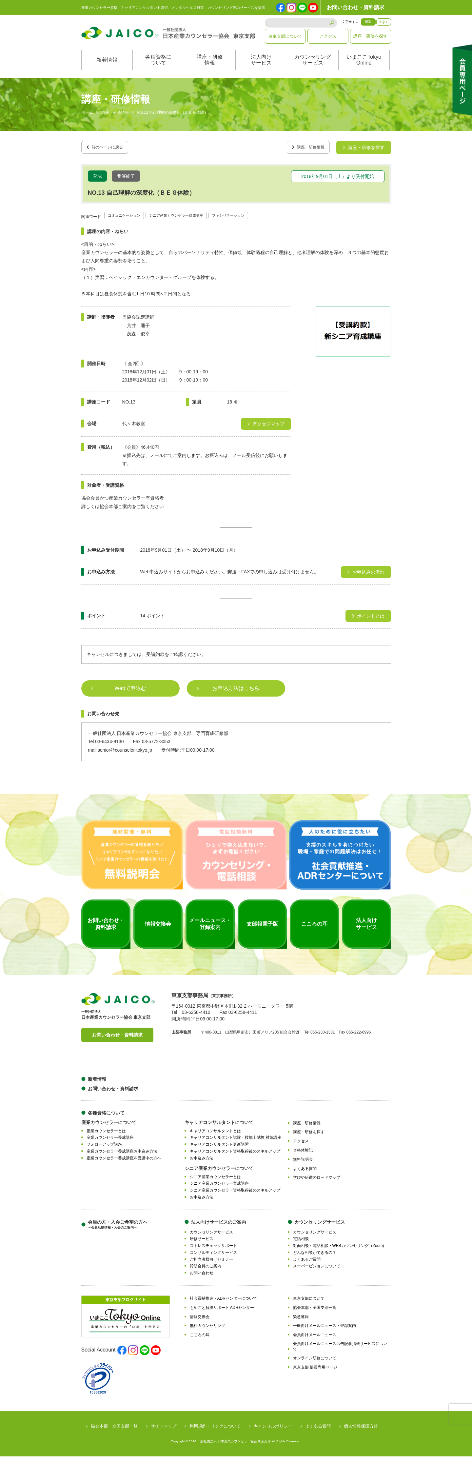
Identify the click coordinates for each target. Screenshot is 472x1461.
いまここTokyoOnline (363, 66)
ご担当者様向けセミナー (211, 1263)
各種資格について (158, 66)
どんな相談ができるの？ (314, 1256)
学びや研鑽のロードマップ (316, 1182)
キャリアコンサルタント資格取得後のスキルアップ (235, 1156)
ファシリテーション (256, 219)
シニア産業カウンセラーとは (215, 1181)
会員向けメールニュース (314, 1339)
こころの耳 (199, 1339)
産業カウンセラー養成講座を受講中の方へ (124, 1162)
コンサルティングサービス (213, 1256)
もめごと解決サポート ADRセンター (222, 1312)
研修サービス (201, 1243)
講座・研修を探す (370, 36)
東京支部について (285, 36)
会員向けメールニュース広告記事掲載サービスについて (340, 1351)
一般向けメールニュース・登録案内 (324, 1330)
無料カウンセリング (207, 1330)
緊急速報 (301, 1321)
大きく (383, 22)
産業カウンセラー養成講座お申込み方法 (122, 1156)
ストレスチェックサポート (213, 1250)
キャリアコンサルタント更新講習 (219, 1149)
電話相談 (301, 1243)
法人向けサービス (261, 66)
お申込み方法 (201, 1162)
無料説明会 (303, 1163)
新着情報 (106, 66)
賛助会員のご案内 (205, 1270)
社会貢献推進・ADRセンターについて (223, 1303)
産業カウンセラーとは (106, 1135)
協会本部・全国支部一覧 (314, 1312)
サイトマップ (163, 1431)
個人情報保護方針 (361, 1431)
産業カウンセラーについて (108, 1126)
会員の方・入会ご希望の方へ (118, 1229)
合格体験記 (303, 1155)
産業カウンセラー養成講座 (110, 1142)
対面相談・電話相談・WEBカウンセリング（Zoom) (338, 1250)
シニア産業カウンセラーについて (219, 1172)
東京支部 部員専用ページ (315, 1372)
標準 (368, 22)
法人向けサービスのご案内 (218, 1226)
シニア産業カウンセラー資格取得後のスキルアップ (235, 1195)
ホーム (87, 119)
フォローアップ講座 (104, 1149)
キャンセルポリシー (273, 1431)
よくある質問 (305, 1173)
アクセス (327, 36)
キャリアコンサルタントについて (219, 1126)
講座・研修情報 (210, 66)
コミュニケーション (128, 219)
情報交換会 (199, 1321)
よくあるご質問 (307, 1263)
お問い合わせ (201, 1277)
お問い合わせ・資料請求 (355, 7)
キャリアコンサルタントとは (215, 1135)
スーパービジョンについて (316, 1270)
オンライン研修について (314, 1362)
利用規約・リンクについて (215, 1431)
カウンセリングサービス (312, 66)
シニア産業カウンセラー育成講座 (192, 219)
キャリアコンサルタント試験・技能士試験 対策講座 (235, 1142)
